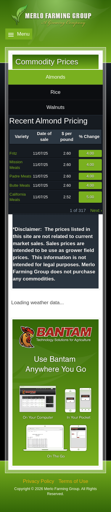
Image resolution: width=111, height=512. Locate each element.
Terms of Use (73, 481)
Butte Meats (19, 185)
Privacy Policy (38, 481)
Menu (23, 34)
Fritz (13, 153)
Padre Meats (20, 176)
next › (96, 210)
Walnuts (55, 107)
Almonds (55, 77)
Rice (55, 92)
